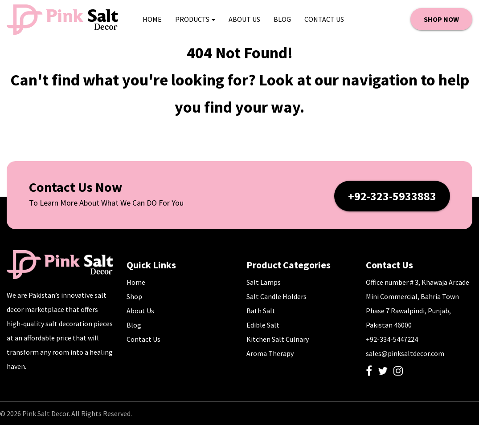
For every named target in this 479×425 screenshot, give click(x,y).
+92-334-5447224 (392, 339)
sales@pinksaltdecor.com (405, 353)
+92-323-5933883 (392, 196)
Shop (134, 296)
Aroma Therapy (270, 353)
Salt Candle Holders (276, 296)
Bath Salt (260, 310)
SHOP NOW (441, 19)
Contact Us (324, 19)
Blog (282, 19)
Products (195, 19)
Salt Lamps (263, 282)
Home (136, 282)
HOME (152, 19)
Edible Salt (262, 324)
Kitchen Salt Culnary (277, 339)
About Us (244, 19)
